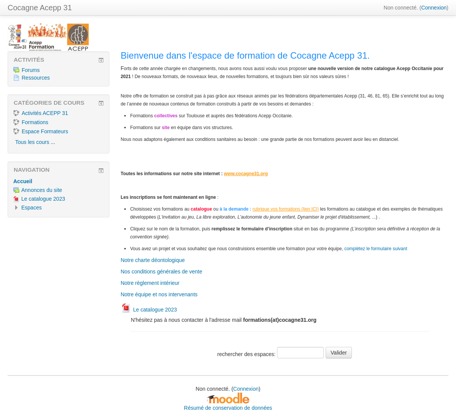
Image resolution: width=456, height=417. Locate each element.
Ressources (31, 78)
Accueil (22, 181)
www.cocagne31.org (246, 173)
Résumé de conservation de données (228, 408)
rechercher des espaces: (247, 354)
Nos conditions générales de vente (161, 271)
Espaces (31, 208)
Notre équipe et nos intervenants (158, 294)
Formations (30, 122)
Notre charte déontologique (152, 260)
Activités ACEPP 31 (40, 113)
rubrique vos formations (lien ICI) (286, 209)
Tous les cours (32, 142)
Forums (26, 70)
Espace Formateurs (40, 131)
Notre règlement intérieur (149, 283)
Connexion (433, 8)
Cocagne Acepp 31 (40, 7)
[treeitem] (58, 181)
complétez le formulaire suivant (375, 248)
